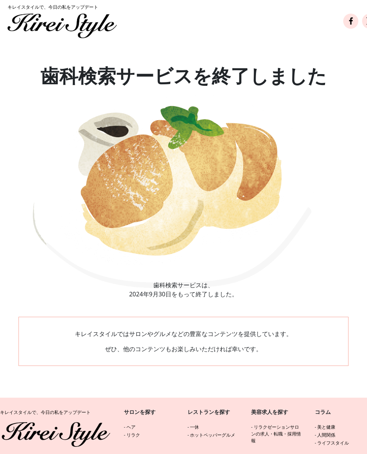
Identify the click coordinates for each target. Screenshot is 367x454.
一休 (194, 427)
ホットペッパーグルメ (212, 435)
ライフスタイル (333, 443)
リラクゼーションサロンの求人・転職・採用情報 (276, 434)
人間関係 (326, 435)
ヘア (131, 427)
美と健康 (326, 427)
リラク (133, 435)
